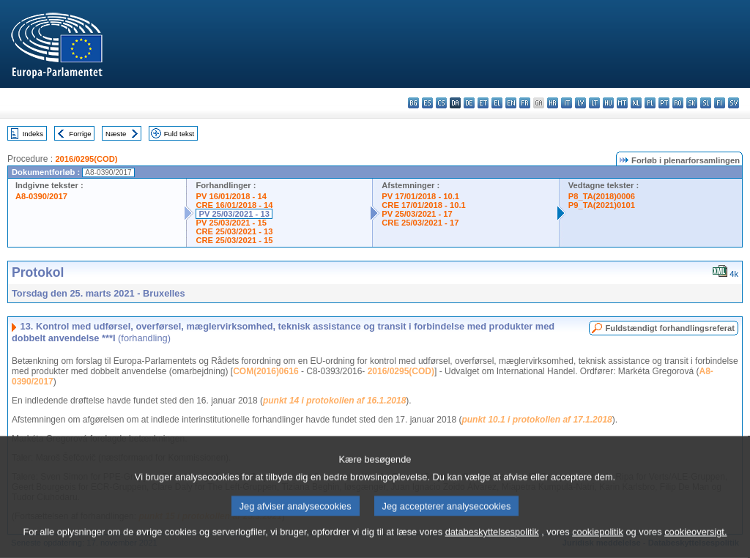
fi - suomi (719, 102)
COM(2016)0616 (265, 371)
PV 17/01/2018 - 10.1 (420, 196)
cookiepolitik (597, 545)
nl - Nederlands (636, 102)
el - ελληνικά (496, 102)
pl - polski (650, 102)
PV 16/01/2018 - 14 (231, 196)
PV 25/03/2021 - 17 (417, 213)
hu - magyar (608, 102)
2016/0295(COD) (86, 159)
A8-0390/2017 (41, 196)
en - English (510, 102)
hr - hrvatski (552, 102)
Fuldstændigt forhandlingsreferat (670, 328)
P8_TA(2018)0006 (601, 196)
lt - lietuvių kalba (594, 102)
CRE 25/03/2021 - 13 (234, 231)
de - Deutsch (469, 102)
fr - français (524, 102)
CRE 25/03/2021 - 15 (234, 240)
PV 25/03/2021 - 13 (233, 213)
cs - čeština (441, 102)
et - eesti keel (483, 102)
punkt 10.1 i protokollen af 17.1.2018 (536, 419)
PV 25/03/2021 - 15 (231, 222)
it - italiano (566, 102)
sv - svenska (733, 102)
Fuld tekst (179, 134)
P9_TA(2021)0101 (601, 205)
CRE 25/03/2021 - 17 (420, 222)
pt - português (663, 102)
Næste (115, 134)
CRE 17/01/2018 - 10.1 (423, 205)
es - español (427, 102)
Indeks (33, 134)
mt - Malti (622, 102)
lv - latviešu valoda (580, 102)
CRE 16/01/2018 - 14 (234, 205)
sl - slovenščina (705, 102)
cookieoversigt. (695, 545)
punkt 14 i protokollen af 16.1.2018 (334, 400)
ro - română (677, 102)
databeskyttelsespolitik (492, 545)
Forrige (80, 134)
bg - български (413, 102)
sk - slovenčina (691, 102)
